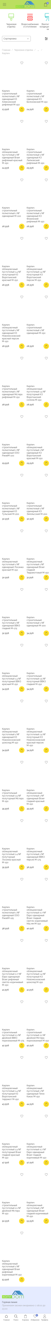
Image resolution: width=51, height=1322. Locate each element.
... (38, 50)
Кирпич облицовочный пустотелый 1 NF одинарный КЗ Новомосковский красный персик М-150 (11, 333)
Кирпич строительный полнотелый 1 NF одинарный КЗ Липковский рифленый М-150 (35, 156)
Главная (6, 50)
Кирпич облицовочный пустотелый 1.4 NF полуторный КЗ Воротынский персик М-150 (36, 273)
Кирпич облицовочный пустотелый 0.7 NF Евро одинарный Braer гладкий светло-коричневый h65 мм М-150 (37, 915)
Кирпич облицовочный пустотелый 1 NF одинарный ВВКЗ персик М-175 (36, 854)
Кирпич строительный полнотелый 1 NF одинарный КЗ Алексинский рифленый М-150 (11, 98)
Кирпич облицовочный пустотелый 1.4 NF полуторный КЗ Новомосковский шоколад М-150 (36, 976)
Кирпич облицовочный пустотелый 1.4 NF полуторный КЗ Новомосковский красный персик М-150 (36, 737)
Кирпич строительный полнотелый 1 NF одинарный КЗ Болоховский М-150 (37, 97)
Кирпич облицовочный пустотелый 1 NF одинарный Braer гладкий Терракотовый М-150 (38, 566)
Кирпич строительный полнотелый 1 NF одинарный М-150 (36, 329)
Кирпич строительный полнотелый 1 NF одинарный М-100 (11, 212)
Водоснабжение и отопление (34, 26)
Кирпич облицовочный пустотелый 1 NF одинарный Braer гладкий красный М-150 (36, 797)
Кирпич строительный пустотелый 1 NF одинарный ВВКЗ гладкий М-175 (11, 623)
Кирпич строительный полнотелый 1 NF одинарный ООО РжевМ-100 (11, 450)
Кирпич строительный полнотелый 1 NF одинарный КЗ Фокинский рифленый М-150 (35, 215)
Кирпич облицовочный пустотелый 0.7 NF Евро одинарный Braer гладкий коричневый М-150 (36, 1151)
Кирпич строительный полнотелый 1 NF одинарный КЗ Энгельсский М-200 (37, 509)
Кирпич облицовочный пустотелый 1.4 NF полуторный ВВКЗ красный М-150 (11, 679)
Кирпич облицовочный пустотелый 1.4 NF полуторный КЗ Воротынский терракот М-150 (11, 1093)
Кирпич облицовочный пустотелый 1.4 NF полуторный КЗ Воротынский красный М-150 (11, 273)
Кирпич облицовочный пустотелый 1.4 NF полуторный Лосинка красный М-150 (11, 856)
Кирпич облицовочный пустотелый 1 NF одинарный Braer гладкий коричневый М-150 (37, 1210)
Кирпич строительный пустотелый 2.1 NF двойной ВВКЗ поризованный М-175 (13, 1035)
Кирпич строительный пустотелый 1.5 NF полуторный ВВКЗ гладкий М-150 (36, 679)
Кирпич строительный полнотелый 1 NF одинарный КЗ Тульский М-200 (11, 509)
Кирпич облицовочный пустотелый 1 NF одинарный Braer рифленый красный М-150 (12, 156)
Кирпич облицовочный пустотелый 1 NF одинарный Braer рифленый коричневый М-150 (12, 1268)
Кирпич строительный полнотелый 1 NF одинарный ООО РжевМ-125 (11, 913)
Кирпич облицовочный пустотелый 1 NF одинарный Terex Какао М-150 (35, 1091)
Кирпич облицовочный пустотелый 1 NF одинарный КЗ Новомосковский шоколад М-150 (11, 736)
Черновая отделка (13, 25)
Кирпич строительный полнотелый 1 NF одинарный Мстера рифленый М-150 (12, 392)
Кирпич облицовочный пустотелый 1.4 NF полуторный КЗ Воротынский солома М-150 (36, 393)
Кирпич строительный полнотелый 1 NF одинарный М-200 (36, 621)
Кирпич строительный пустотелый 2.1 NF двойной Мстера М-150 (11, 1208)
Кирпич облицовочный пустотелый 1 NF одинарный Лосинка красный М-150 (13, 565)
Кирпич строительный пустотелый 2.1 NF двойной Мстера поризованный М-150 (38, 1035)
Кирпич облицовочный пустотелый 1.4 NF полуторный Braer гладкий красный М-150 (11, 1151)
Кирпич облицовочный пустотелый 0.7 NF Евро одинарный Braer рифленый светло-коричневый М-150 (12, 977)
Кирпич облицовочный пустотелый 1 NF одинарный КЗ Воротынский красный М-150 (35, 452)
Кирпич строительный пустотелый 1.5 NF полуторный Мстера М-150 (13, 796)
